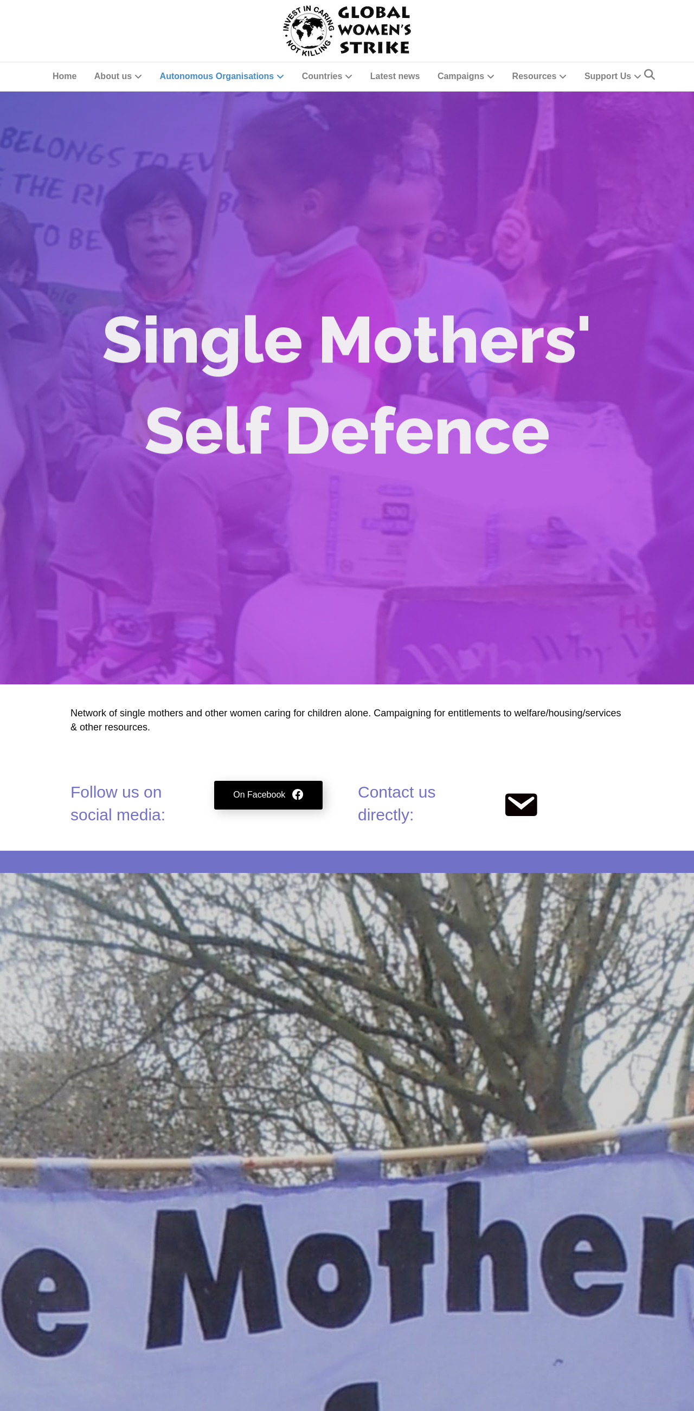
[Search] (649, 75)
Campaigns (461, 76)
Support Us (607, 76)
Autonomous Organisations (217, 76)
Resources (534, 76)
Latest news (395, 76)
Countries (322, 76)
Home (64, 76)
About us (113, 76)
